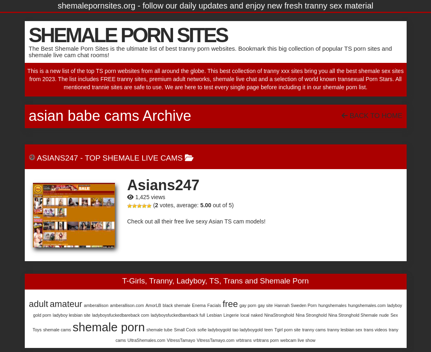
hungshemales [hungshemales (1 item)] (332, 305)
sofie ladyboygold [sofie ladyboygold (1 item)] (214, 329)
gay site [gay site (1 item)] (265, 305)
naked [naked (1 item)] (257, 315)
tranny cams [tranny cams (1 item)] (314, 329)
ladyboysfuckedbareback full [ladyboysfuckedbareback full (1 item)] (178, 315)
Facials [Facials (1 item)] (214, 305)
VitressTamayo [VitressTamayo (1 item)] (181, 340)
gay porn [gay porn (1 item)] (247, 305)
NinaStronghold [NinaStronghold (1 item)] (279, 315)
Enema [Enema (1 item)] (199, 305)
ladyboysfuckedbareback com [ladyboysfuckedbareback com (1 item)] (120, 315)
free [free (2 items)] (230, 304)
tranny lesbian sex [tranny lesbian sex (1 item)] (344, 329)
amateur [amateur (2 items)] (66, 304)
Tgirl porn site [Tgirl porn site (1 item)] (287, 329)
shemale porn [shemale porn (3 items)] (109, 327)
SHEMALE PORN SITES (128, 35)
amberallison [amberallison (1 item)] (96, 305)
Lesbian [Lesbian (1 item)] (214, 315)
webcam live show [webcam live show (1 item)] (297, 340)
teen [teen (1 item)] (268, 329)
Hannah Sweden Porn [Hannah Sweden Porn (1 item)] (295, 305)
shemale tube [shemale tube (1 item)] (159, 329)
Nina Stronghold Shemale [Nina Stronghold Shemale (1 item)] (352, 315)
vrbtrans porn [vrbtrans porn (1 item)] (266, 340)
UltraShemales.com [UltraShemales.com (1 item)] (146, 340)
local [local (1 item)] (244, 315)
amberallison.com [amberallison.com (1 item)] (127, 305)
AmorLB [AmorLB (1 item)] (153, 305)
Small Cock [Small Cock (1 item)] (185, 329)
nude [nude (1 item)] (384, 315)
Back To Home (372, 116)
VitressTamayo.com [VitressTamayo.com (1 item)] (215, 340)
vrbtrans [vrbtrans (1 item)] (244, 340)
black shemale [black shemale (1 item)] (177, 305)
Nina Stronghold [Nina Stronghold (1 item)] (311, 315)
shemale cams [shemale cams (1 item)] (57, 329)
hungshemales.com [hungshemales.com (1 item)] (367, 305)
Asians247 (57, 158)
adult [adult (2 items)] (38, 304)
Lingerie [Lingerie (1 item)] (231, 315)
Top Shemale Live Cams (134, 158)
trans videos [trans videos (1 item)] (375, 329)
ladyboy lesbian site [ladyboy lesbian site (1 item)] (72, 315)
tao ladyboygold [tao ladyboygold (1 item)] (247, 329)
